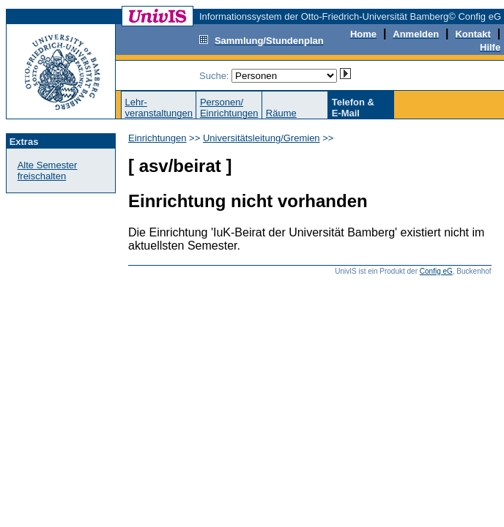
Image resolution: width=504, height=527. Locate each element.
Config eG (436, 271)
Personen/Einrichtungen (229, 108)
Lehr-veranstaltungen (159, 108)
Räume (281, 113)
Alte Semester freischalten (48, 171)
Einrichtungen (157, 137)
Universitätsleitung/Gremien (261, 137)
